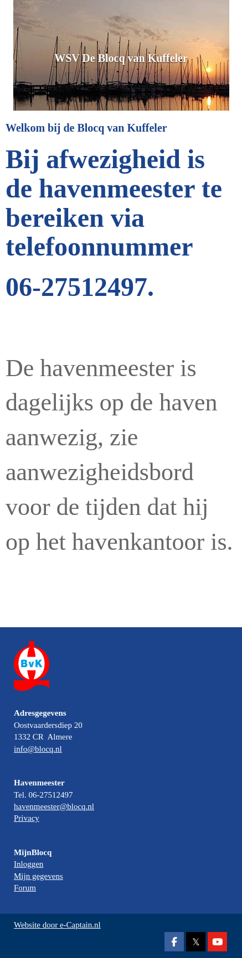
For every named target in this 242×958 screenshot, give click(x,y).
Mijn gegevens (38, 876)
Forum (25, 887)
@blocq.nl (38, 748)
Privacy (26, 818)
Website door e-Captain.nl (57, 924)
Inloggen (28, 864)
